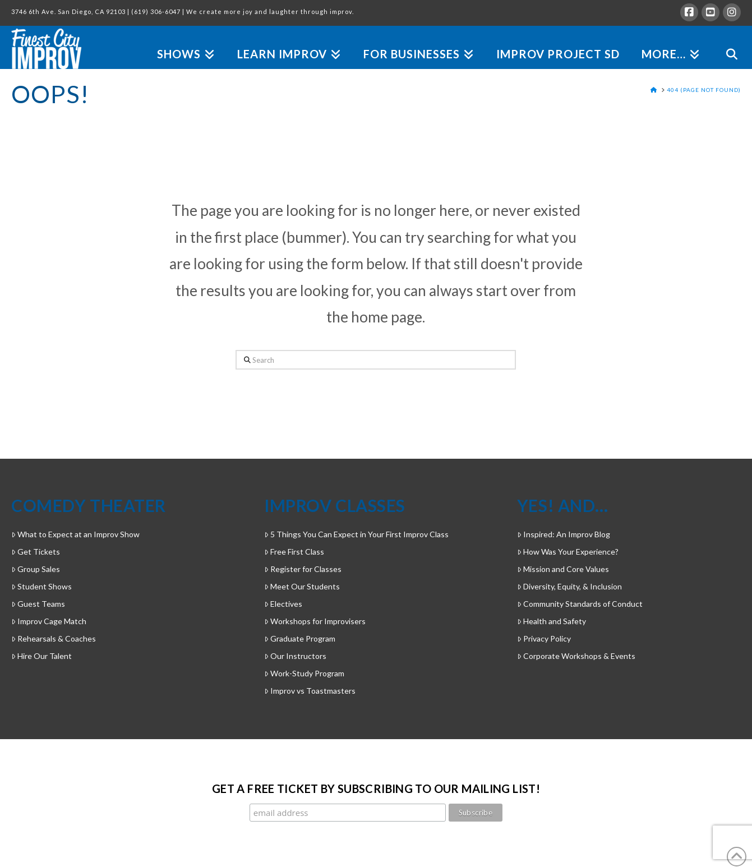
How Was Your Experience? (568, 551)
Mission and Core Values (563, 569)
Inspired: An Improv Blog (563, 534)
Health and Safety (551, 621)
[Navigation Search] (726, 41)
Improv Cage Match (48, 621)
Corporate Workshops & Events (576, 656)
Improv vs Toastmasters (310, 690)
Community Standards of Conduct (580, 603)
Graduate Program (299, 638)
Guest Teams (38, 603)
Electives (283, 603)
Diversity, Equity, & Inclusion (569, 586)
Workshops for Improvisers (315, 621)
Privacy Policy (544, 638)
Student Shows (41, 586)
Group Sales (35, 569)
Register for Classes (303, 569)
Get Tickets (35, 551)
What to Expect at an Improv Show (75, 534)
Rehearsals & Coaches (53, 638)
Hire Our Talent (41, 656)
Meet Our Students (302, 586)
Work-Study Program (304, 673)
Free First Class (294, 551)
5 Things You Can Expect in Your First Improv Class (356, 534)
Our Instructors (295, 656)
